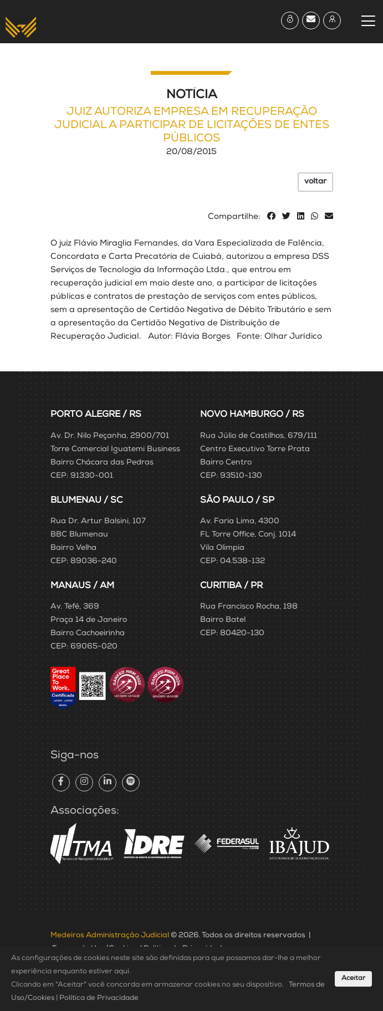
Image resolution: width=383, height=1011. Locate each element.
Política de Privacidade (99, 998)
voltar (315, 182)
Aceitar (353, 979)
